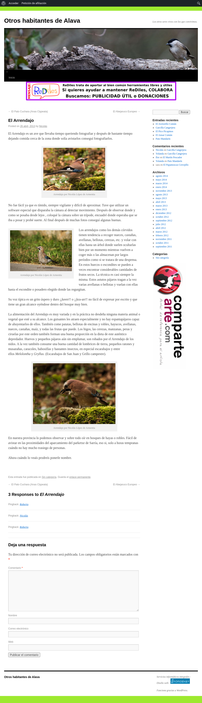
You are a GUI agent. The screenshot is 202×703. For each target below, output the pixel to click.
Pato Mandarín (163, 138)
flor (157, 157)
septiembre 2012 (164, 220)
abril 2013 (161, 202)
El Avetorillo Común (166, 123)
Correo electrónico (18, 628)
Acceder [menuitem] (14, 3)
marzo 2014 (162, 183)
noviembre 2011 (164, 239)
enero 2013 (161, 209)
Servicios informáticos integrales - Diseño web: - (174, 679)
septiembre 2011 (164, 246)
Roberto (24, 504)
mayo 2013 (161, 198)
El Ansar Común (164, 135)
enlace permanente (79, 477)
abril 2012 (161, 228)
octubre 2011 (162, 242)
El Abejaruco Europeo (126, 111)
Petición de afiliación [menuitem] (34, 3)
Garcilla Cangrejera (165, 127)
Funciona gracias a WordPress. (172, 690)
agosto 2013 (162, 194)
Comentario (15, 567)
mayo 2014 (161, 179)
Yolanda (160, 153)
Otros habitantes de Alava (42, 20)
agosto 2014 (162, 176)
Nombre (12, 615)
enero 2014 (161, 187)
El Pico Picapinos (164, 131)
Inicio (12, 77)
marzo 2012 (162, 231)
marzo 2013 (162, 205)
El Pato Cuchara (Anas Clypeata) (28, 111)
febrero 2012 (162, 235)
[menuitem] (3, 3)
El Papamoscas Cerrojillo (175, 164)
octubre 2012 (162, 216)
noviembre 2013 (164, 190)
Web (10, 641)
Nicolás (43, 126)
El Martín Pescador (172, 157)
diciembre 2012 (163, 213)
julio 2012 (161, 224)
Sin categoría (49, 477)
